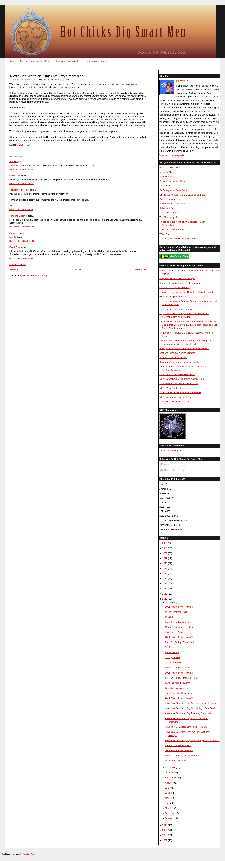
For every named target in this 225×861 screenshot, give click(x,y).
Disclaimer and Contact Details (35, 61)
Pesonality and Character (172, 203)
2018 (164, 563)
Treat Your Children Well (171, 229)
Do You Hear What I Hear (172, 181)
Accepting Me (166, 176)
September (170, 777)
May (167, 798)
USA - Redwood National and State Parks (180, 392)
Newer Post (15, 269)
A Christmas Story (174, 632)
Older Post (140, 269)
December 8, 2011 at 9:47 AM (21, 169)
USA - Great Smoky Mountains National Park (181, 379)
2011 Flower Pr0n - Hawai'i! (179, 606)
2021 (164, 548)
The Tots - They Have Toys (178, 693)
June (167, 792)
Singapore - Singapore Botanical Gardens (180, 362)
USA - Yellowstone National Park (175, 397)
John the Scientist (18, 216)
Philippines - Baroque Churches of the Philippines (184, 348)
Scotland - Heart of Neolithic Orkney (177, 353)
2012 (164, 593)
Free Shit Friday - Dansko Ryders (182, 678)
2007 (164, 840)
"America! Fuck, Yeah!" (170, 167)
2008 (164, 835)
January (169, 818)
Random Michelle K (19, 190)
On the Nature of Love (170, 199)
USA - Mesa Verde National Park (175, 388)
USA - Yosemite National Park (174, 401)
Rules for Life (166, 208)
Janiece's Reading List (170, 450)
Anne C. (13, 161)
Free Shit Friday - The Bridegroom (182, 755)
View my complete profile (172, 155)
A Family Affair (166, 172)
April (167, 803)
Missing (169, 617)
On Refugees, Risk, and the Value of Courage (182, 194)
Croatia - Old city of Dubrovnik (174, 287)
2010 (164, 825)
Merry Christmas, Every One (179, 627)
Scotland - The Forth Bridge (173, 357)
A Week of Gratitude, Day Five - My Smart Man (46, 76)
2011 (164, 599)
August (168, 782)
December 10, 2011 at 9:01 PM (21, 241)
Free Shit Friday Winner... (178, 622)
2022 (164, 543)
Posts (165, 464)
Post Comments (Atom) (35, 275)
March (168, 808)
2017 (164, 568)
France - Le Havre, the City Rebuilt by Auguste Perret (186, 292)
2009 (164, 830)
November (170, 767)
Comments (168, 470)
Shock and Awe (173, 662)
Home (12, 61)
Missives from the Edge (177, 612)
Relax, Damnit (172, 652)
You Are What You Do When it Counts (178, 238)
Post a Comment (17, 264)
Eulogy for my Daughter (68, 61)
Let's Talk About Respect (177, 683)
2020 (164, 553)
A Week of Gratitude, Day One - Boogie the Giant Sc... (192, 740)
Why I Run (164, 234)
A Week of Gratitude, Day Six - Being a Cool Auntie (190, 708)
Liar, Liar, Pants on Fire (176, 688)
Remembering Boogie (96, 61)
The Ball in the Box (168, 212)
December (170, 602)
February (169, 813)
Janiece (13, 233)
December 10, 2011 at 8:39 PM (21, 227)
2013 (164, 588)
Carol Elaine (15, 175)
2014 (164, 583)
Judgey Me (165, 185)
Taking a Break (172, 657)
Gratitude (20, 145)
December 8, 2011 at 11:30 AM (21, 184)
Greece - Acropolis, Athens (172, 296)
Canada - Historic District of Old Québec (179, 283)
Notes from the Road (175, 760)
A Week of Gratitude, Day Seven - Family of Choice (190, 703)
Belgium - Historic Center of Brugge (177, 278)
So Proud (170, 647)
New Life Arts (28, 854)
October (169, 772)
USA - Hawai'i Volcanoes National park (178, 383)
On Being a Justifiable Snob (173, 190)
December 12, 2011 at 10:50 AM (22, 258)
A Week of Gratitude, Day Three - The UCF (186, 726)
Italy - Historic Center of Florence (175, 309)
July (167, 787)
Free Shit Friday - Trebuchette (180, 642)
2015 (164, 578)
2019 (164, 558)
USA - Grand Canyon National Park (177, 374)
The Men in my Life (169, 217)
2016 (164, 573)
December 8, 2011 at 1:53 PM (21, 210)
